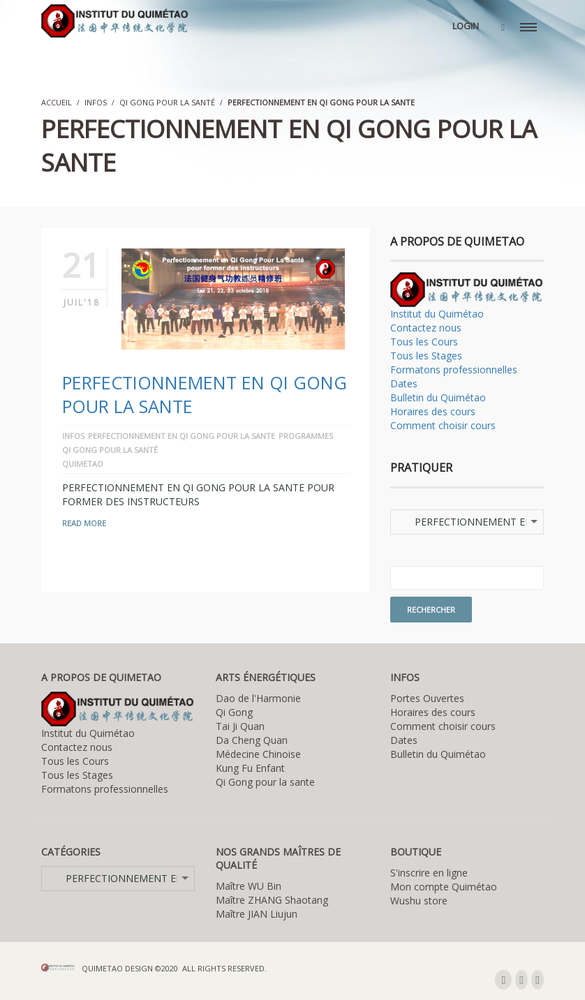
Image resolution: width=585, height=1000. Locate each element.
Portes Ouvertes (427, 698)
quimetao (82, 463)
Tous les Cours (424, 341)
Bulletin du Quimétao (438, 397)
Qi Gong (234, 712)
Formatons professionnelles (453, 369)
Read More (84, 523)
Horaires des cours (432, 411)
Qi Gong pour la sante (265, 782)
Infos (95, 102)
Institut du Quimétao (437, 313)
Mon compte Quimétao (443, 886)
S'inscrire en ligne (429, 872)
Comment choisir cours (443, 425)
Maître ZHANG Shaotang (272, 899)
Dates (403, 383)
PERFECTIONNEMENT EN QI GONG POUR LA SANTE (181, 436)
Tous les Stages (426, 355)
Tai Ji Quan (240, 726)
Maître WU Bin (248, 886)
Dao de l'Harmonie (258, 698)
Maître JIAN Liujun (256, 913)
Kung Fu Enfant (250, 768)
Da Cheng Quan (252, 740)
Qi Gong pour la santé (167, 102)
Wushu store (418, 900)
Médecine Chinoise (258, 754)
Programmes (306, 436)
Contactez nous (425, 327)
